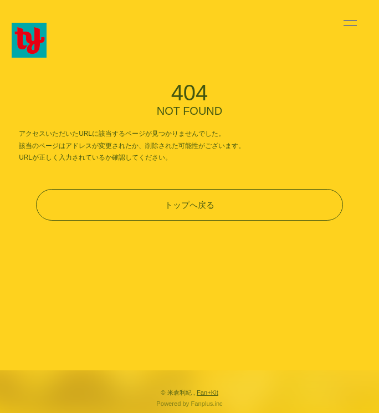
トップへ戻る (189, 205)
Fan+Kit (207, 392)
